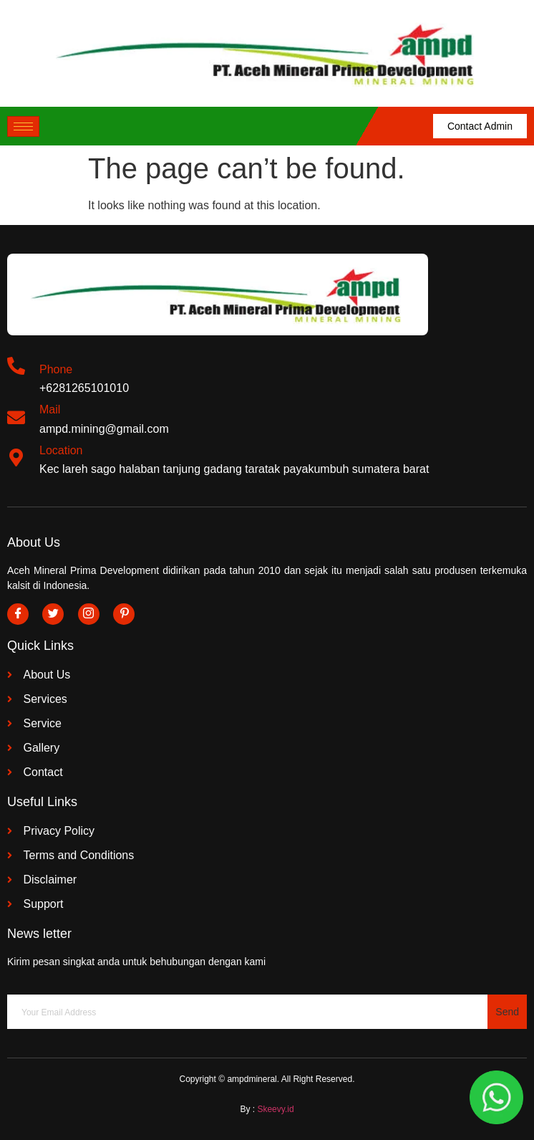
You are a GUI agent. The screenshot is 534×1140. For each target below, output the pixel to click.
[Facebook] (18, 614)
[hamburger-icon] (23, 126)
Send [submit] (507, 1011)
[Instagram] (88, 614)
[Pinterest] (124, 614)
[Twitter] (53, 614)
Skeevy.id (275, 1109)
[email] (247, 1012)
